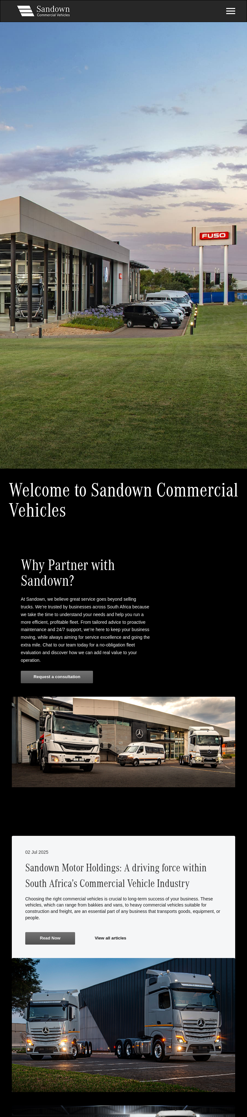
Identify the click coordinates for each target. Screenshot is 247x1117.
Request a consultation (57, 676)
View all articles (110, 938)
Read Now (50, 938)
